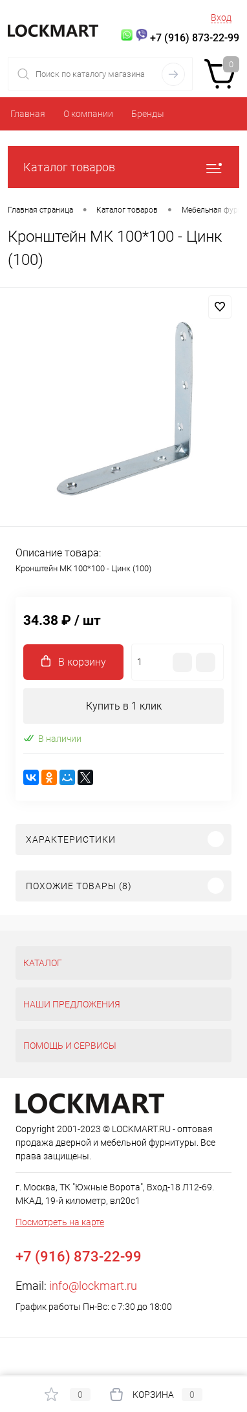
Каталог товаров (123, 167)
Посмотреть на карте (60, 1222)
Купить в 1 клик (124, 706)
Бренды (147, 114)
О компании (88, 114)
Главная (27, 114)
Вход (221, 17)
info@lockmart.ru (93, 1285)
